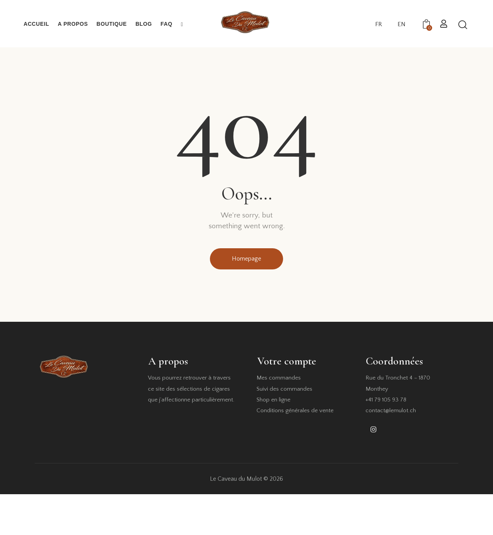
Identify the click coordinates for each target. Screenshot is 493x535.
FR (378, 24)
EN (401, 24)
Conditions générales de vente (295, 410)
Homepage (246, 258)
